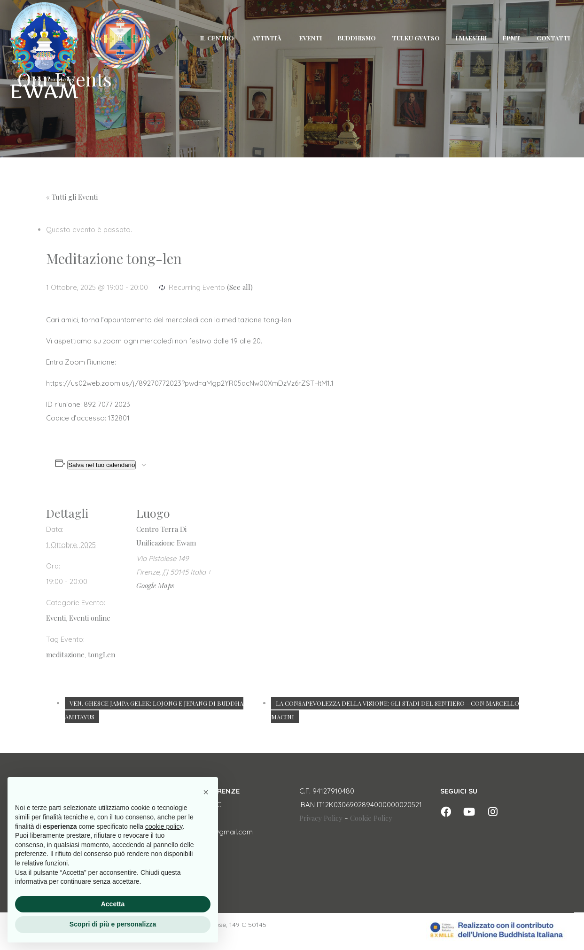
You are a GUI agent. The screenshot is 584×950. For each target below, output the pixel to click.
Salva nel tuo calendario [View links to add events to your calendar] (101, 464)
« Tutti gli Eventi (72, 197)
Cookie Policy (371, 818)
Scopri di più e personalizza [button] (113, 924)
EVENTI (310, 38)
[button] (205, 792)
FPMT (512, 38)
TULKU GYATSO (416, 38)
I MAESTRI (471, 38)
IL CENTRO (217, 38)
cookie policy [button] (163, 826)
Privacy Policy (321, 818)
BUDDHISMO (357, 38)
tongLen (101, 654)
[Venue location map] (276, 556)
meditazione (65, 654)
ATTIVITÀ (266, 38)
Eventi (56, 618)
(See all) (240, 287)
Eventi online (89, 618)
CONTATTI (553, 38)
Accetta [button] (113, 904)
